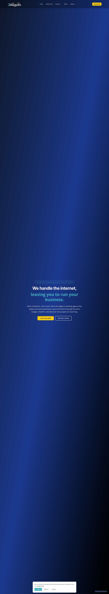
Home (41, 4)
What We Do (49, 4)
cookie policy (40, 586)
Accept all (38, 589)
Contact (72, 4)
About (65, 4)
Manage (54, 589)
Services (58, 4)
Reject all (46, 589)
